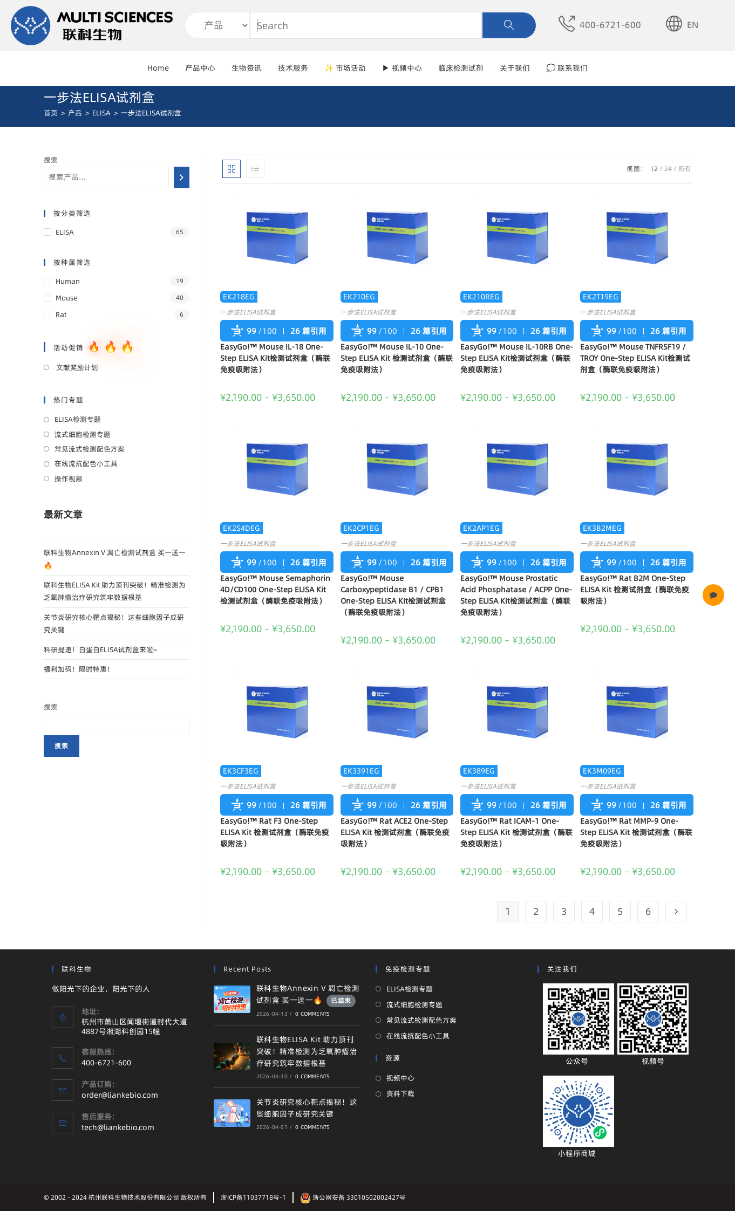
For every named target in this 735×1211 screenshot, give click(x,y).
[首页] (51, 113)
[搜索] (181, 177)
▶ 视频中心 (402, 68)
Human (68, 281)
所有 (684, 168)
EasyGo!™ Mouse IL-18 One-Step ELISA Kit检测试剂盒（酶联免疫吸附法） (275, 358)
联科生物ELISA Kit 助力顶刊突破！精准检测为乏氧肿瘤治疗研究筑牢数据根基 (306, 1051)
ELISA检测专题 (78, 419)
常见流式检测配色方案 (90, 449)
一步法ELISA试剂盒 (248, 312)
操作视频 (69, 478)
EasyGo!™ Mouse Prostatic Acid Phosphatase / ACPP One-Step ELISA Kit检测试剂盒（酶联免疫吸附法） (516, 595)
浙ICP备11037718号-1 (253, 1197)
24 (668, 168)
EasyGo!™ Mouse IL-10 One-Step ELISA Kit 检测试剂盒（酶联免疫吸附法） (397, 358)
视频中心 (400, 1078)
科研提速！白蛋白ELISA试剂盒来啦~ (100, 649)
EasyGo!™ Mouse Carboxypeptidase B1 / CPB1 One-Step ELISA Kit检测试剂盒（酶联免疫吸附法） (393, 595)
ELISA (65, 232)
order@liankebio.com (119, 1095)
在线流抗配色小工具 (86, 463)
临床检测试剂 (461, 68)
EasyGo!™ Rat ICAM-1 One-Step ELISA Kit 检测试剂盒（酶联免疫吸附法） (516, 832)
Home (158, 68)
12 (654, 168)
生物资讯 (247, 68)
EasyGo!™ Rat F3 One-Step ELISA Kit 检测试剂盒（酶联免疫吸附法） (274, 832)
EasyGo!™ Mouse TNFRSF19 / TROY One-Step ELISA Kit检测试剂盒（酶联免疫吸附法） (635, 358)
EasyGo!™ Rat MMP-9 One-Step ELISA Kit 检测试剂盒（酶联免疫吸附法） (636, 832)
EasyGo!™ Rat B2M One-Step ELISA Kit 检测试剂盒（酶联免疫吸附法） (634, 589)
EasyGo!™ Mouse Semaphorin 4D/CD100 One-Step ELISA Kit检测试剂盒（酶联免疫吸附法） (275, 589)
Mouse (67, 298)
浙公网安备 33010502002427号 (353, 1197)
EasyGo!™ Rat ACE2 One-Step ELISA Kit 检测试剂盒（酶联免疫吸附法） (395, 832)
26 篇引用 (308, 331)
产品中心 (200, 68)
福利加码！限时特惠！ (79, 669)
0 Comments (312, 1013)
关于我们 (515, 68)
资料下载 (400, 1093)
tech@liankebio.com (117, 1127)
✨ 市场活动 (345, 68)
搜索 (51, 160)
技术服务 (293, 68)
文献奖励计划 (76, 367)
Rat (61, 314)
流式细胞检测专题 (83, 434)
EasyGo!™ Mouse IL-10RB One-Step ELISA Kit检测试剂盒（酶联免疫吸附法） (516, 358)
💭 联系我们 (567, 68)
